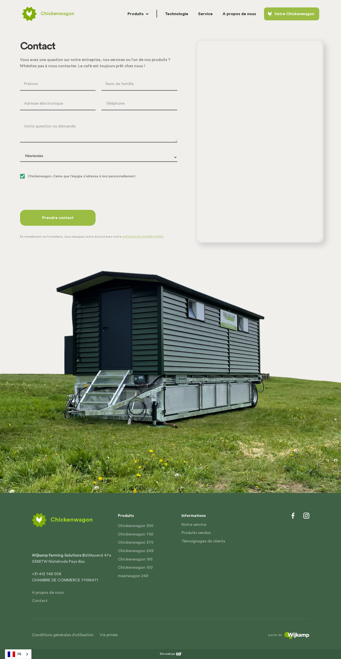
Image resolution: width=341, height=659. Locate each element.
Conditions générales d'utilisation (63, 635)
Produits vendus (196, 533)
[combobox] (18, 654)
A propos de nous (48, 593)
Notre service (194, 525)
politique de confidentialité (142, 236)
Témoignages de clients (203, 541)
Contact (40, 601)
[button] (138, 13)
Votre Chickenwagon (294, 14)
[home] (48, 13)
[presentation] (57, 195)
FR (14, 654)
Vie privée (109, 635)
